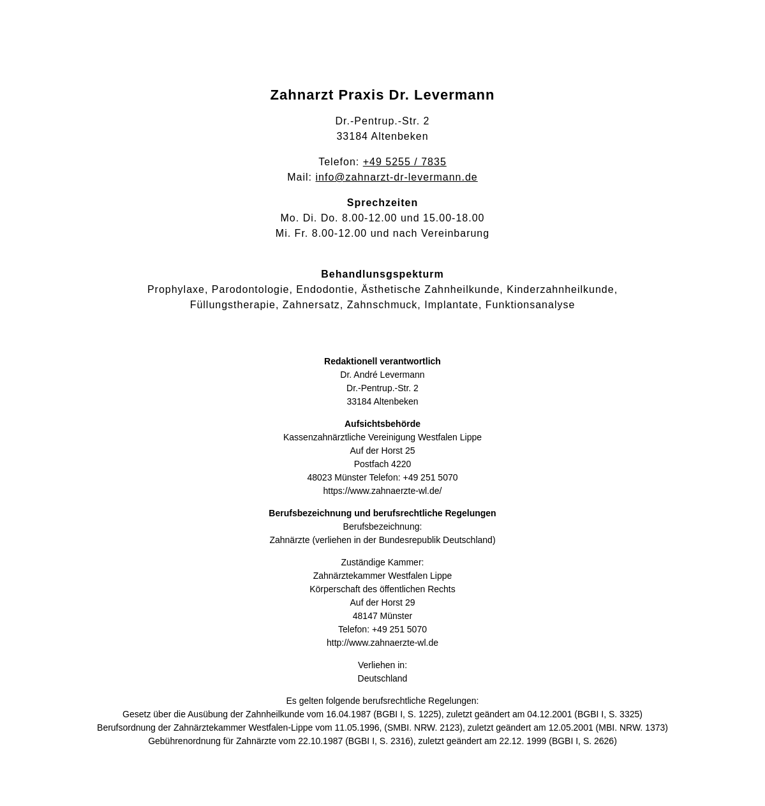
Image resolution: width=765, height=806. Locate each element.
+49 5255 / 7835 (405, 161)
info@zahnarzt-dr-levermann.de (397, 177)
